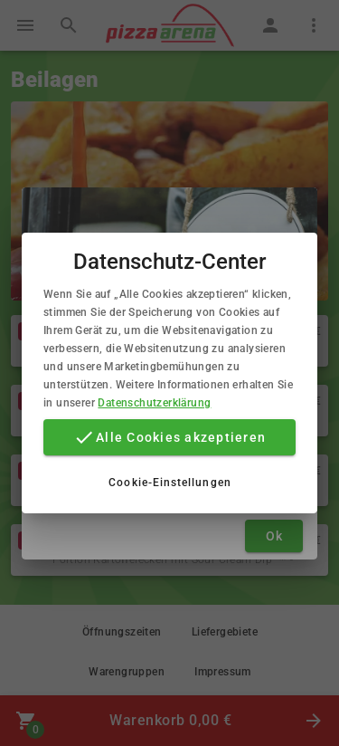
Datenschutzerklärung (154, 403)
